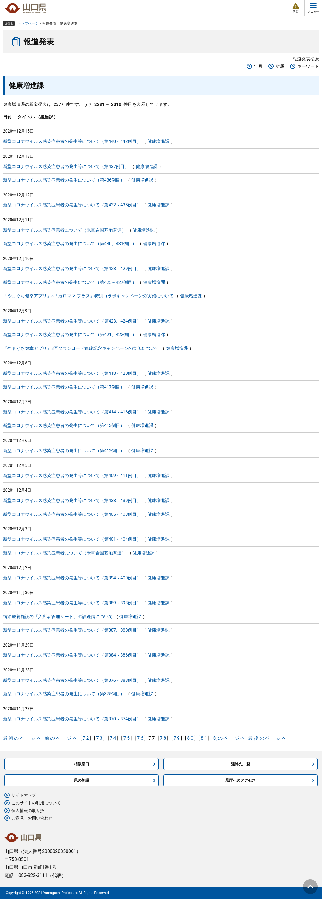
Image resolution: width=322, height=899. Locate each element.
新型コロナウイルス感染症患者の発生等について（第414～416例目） (72, 412)
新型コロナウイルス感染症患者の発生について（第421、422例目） (70, 334)
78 (163, 738)
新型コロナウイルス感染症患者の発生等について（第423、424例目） (72, 321)
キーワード (308, 66)
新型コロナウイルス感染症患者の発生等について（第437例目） (66, 166)
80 (190, 738)
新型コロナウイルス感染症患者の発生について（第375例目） (64, 693)
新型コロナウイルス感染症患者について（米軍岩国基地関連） (64, 230)
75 (127, 738)
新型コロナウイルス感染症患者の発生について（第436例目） (64, 180)
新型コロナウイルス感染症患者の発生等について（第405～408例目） (72, 514)
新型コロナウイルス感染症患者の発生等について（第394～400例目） (72, 578)
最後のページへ (267, 738)
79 (177, 738)
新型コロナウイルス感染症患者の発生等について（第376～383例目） (72, 680)
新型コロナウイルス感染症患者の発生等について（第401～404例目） (72, 539)
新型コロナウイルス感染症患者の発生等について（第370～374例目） (72, 719)
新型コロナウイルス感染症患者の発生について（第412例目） (64, 450)
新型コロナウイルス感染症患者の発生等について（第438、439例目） (72, 500)
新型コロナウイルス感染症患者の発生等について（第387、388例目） (72, 630)
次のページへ (229, 738)
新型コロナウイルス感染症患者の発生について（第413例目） (64, 425)
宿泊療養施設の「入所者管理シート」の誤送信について (58, 616)
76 (140, 738)
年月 (258, 66)
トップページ (28, 23)
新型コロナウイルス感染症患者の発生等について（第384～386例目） (72, 655)
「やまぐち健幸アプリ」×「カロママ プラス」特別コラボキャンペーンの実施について (88, 295)
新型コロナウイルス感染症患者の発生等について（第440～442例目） (72, 141)
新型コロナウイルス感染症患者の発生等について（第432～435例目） (72, 205)
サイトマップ (23, 795)
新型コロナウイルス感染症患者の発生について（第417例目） (64, 387)
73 (99, 738)
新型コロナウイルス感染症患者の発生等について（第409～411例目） (72, 475)
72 (85, 738)
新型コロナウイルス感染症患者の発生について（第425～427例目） (70, 282)
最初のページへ (22, 738)
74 (113, 738)
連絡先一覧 (240, 764)
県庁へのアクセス (240, 780)
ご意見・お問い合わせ (31, 818)
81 (204, 738)
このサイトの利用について (36, 802)
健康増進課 (159, 141)
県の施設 (81, 780)
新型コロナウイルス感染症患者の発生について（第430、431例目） (70, 243)
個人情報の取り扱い (29, 810)
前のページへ (61, 738)
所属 (279, 66)
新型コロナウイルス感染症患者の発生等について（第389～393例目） (72, 602)
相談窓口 (81, 764)
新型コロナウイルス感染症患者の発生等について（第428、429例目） (72, 268)
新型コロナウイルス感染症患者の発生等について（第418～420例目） (72, 373)
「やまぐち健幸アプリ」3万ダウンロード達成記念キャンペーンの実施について (81, 348)
